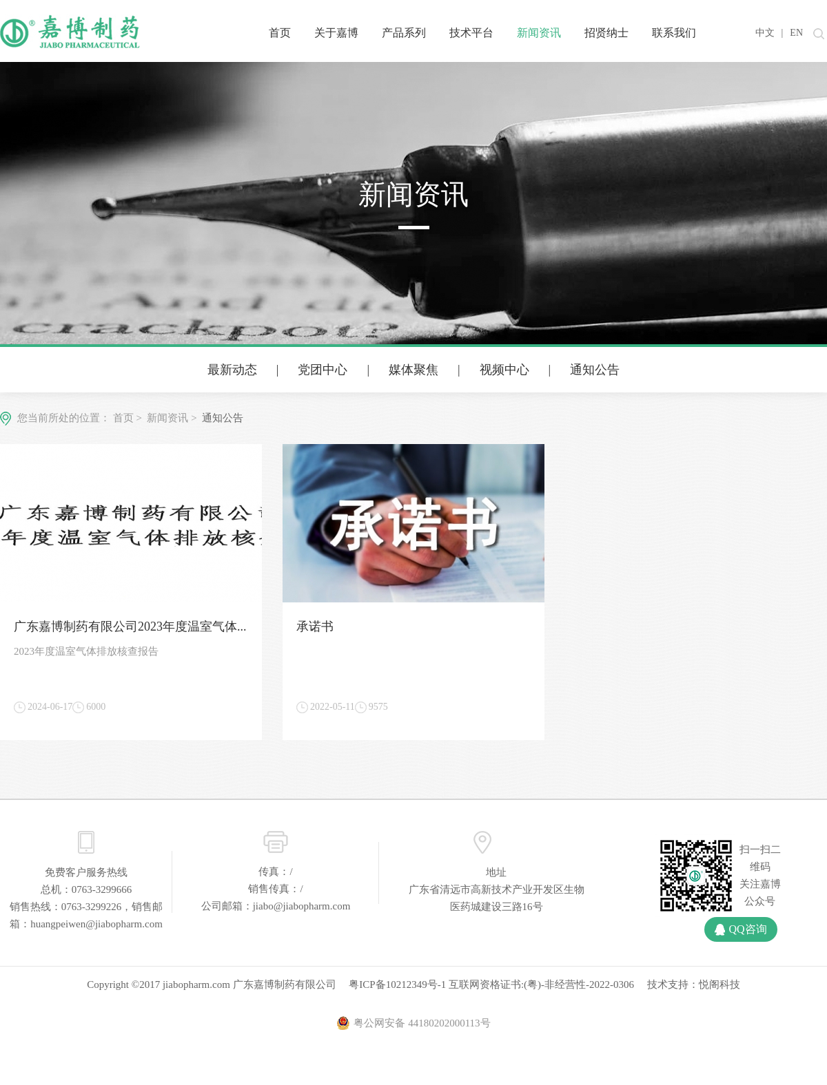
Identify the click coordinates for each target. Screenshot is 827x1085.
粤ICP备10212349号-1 (397, 984)
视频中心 (504, 370)
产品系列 (404, 33)
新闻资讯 (539, 33)
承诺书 (315, 626)
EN (796, 33)
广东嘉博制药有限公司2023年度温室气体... (130, 626)
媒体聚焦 (413, 370)
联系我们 (674, 33)
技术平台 (471, 33)
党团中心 (322, 370)
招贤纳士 (606, 33)
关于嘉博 (336, 33)
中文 (765, 33)
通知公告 (595, 370)
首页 (280, 33)
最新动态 (232, 370)
